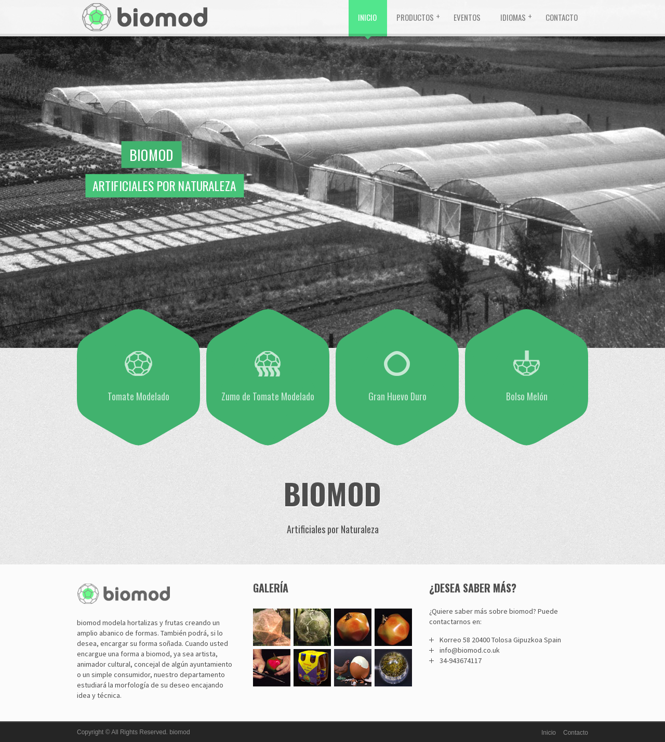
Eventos (467, 17)
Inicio (367, 17)
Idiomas (513, 17)
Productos (415, 17)
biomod (179, 732)
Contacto (562, 17)
